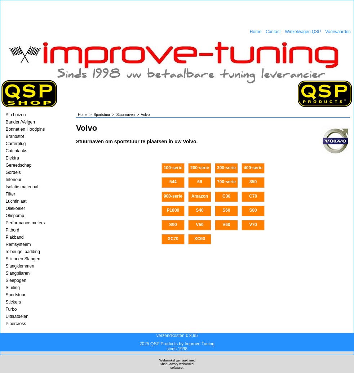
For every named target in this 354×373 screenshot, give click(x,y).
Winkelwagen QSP (303, 31)
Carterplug (16, 143)
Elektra (12, 158)
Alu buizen (16, 114)
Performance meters (25, 222)
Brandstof (15, 136)
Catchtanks (16, 150)
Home (255, 31)
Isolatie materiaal (22, 186)
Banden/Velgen (20, 122)
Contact (273, 31)
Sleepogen (16, 280)
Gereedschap (19, 165)
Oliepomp (15, 215)
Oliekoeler (15, 208)
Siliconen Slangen (23, 258)
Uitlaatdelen (17, 316)
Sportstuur (16, 294)
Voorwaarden (338, 31)
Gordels (13, 172)
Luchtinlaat (16, 201)
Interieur (14, 179)
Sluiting (13, 287)
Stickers (13, 302)
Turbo (11, 309)
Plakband (15, 237)
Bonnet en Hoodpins (25, 129)
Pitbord (12, 230)
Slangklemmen (20, 266)
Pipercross (16, 323)
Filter (11, 194)
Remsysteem (18, 244)
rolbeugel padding (23, 251)
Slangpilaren (18, 273)
